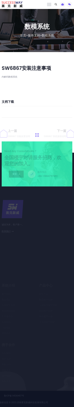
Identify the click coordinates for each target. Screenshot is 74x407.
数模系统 (48, 36)
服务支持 (34, 36)
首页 (24, 36)
